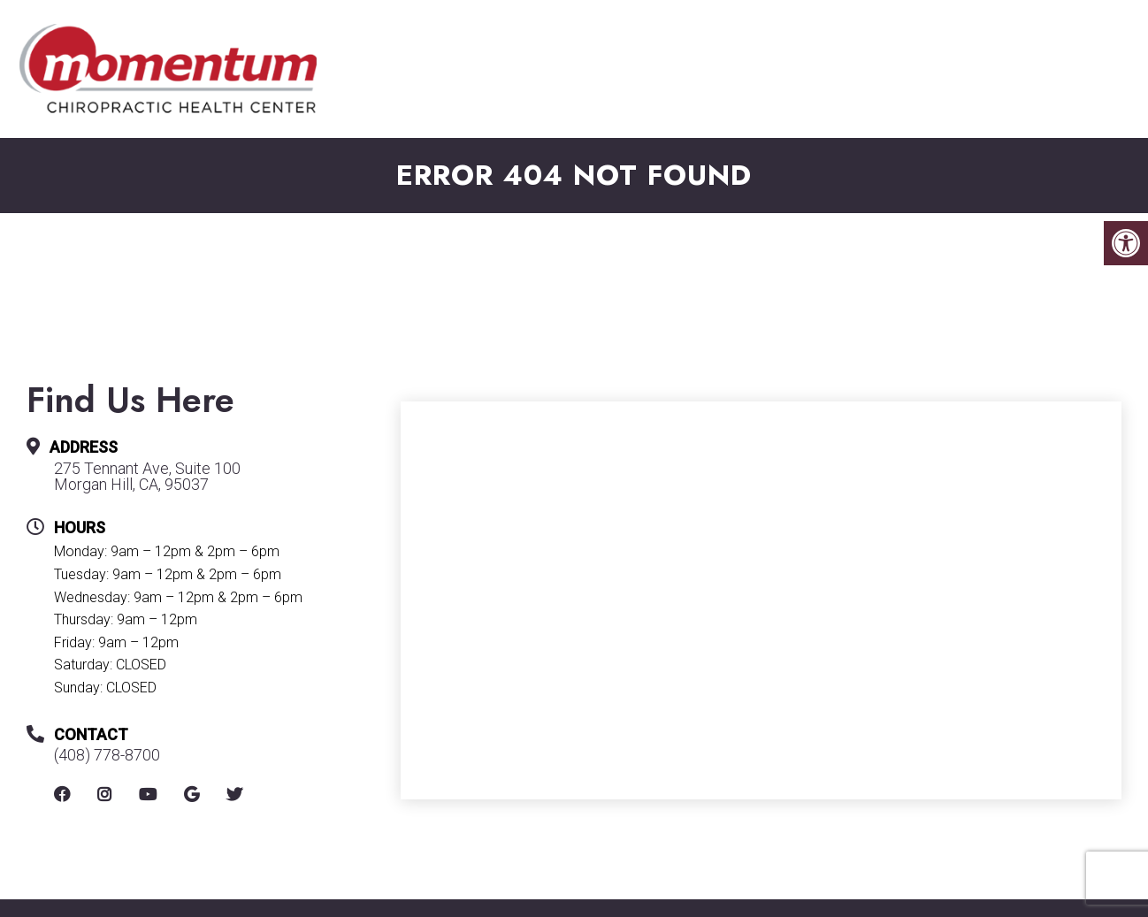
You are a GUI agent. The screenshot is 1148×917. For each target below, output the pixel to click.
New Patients (531, 101)
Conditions (936, 91)
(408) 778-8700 (537, 38)
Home (337, 91)
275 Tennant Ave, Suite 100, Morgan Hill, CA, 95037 (819, 38)
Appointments (676, 91)
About (419, 91)
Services (805, 91)
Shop (1052, 91)
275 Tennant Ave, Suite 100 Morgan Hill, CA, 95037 (147, 477)
